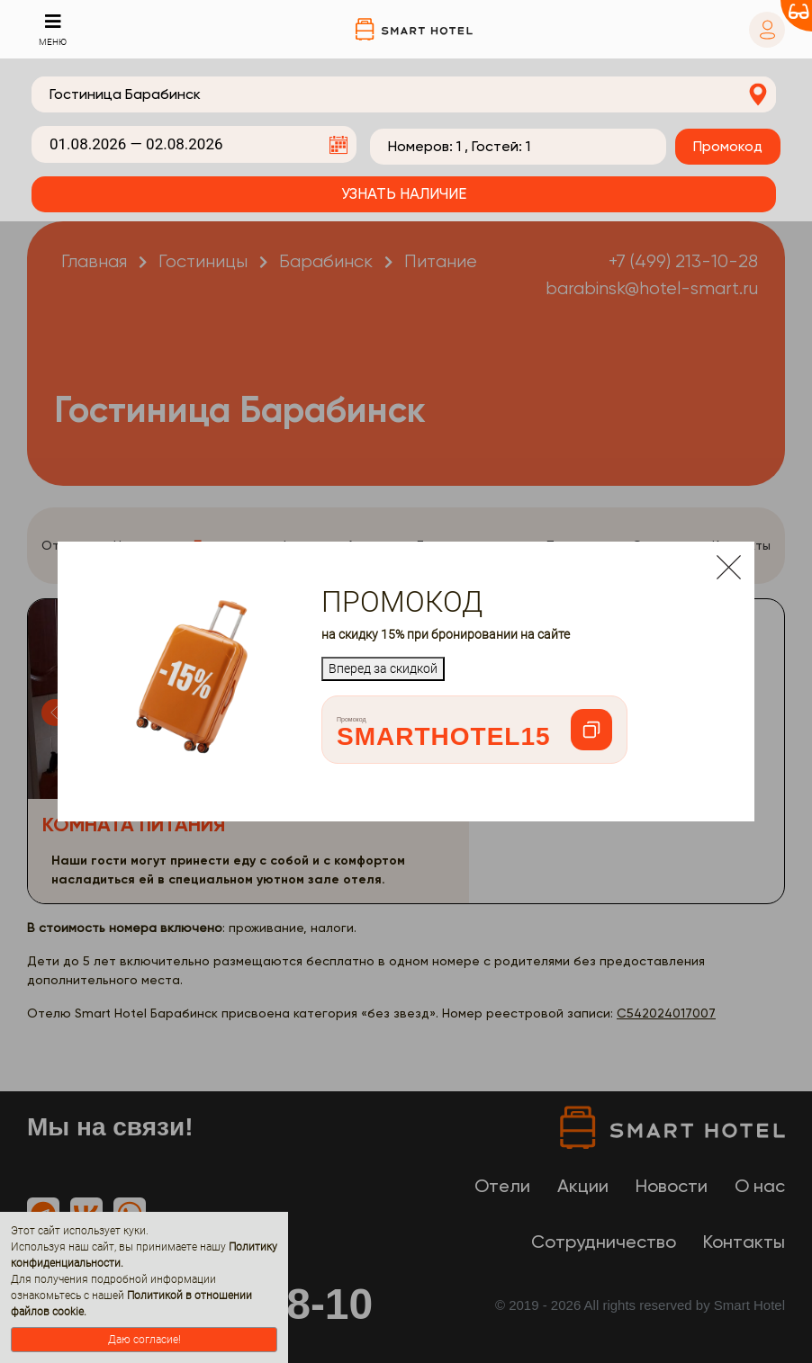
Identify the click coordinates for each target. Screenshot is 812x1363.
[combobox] (404, 94)
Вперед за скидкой (383, 668)
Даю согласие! (144, 1339)
